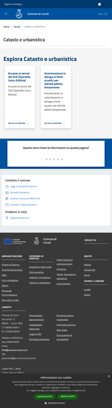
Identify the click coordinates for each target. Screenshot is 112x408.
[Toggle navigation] (6, 13)
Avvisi (87, 275)
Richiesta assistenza (39, 339)
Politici (5, 285)
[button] (56, 403)
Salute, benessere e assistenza (66, 276)
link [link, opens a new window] (84, 390)
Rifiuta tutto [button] (68, 396)
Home (6, 26)
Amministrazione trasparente (65, 317)
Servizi (17, 26)
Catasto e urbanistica (39, 282)
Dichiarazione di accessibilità (64, 337)
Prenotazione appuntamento (36, 317)
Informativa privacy (66, 324)
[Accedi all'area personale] (100, 4)
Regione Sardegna (13, 4)
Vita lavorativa (36, 272)
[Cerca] (106, 14)
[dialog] (56, 390)
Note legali (62, 330)
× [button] (109, 376)
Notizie (87, 264)
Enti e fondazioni (10, 280)
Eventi (87, 294)
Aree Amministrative (12, 270)
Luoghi (87, 289)
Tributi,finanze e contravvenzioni (65, 262)
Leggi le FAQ (35, 334)
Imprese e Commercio (39, 277)
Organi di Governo (11, 264)
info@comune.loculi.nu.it (14, 350)
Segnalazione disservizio (35, 327)
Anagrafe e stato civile (40, 267)
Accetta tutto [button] (44, 396)
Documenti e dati (10, 300)
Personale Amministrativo (9, 293)
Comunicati (89, 270)
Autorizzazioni (64, 283)
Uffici (4, 275)
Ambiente (61, 269)
